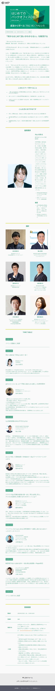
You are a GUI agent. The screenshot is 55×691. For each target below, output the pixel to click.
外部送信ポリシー (36, 688)
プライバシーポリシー (25, 688)
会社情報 (16, 688)
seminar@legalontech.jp (26, 630)
